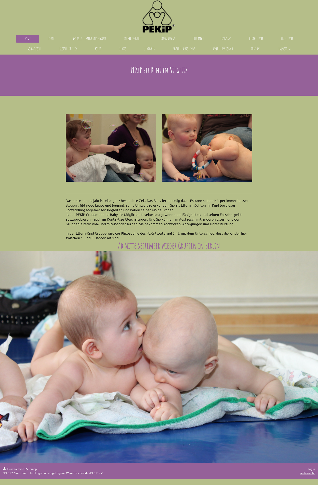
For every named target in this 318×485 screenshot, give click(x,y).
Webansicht (307, 473)
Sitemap (31, 469)
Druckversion (14, 469)
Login (311, 469)
